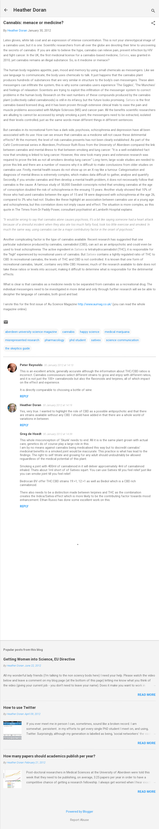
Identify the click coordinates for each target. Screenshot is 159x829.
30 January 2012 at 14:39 (57, 434)
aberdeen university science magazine (31, 332)
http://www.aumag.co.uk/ (95, 304)
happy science (89, 332)
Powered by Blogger (79, 811)
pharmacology (54, 340)
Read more (147, 695)
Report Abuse (79, 820)
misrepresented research (22, 340)
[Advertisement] (79, 604)
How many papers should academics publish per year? (49, 756)
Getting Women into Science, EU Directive (39, 659)
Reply (24, 396)
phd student (78, 340)
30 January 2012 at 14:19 (57, 405)
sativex (96, 340)
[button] (153, 23)
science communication (122, 340)
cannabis (68, 332)
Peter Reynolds (31, 365)
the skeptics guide (17, 348)
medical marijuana (117, 332)
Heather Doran (29, 10)
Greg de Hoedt (30, 434)
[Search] (153, 11)
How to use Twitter (19, 707)
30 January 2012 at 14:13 (58, 365)
